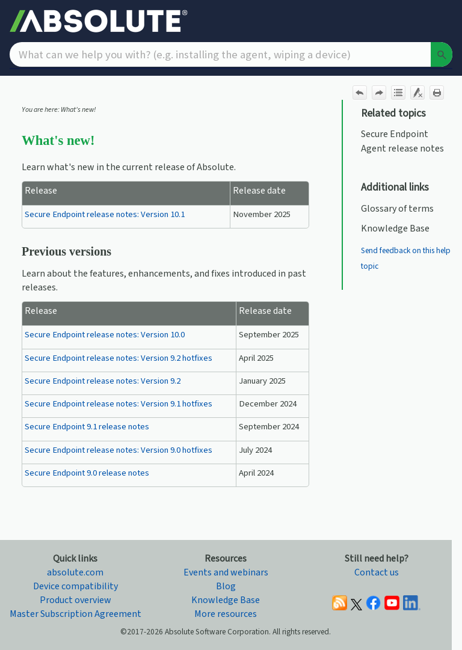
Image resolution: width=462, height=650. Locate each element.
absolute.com (75, 572)
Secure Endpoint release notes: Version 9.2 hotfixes (118, 358)
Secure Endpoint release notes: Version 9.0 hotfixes (118, 450)
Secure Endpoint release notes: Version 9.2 (102, 381)
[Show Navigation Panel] (445, 21)
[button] (441, 54)
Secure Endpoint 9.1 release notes (87, 426)
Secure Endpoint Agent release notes (402, 141)
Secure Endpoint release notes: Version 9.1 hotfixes (118, 403)
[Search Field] (231, 54)
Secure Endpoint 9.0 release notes (87, 473)
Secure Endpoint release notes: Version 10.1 (105, 214)
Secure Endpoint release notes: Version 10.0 (105, 334)
